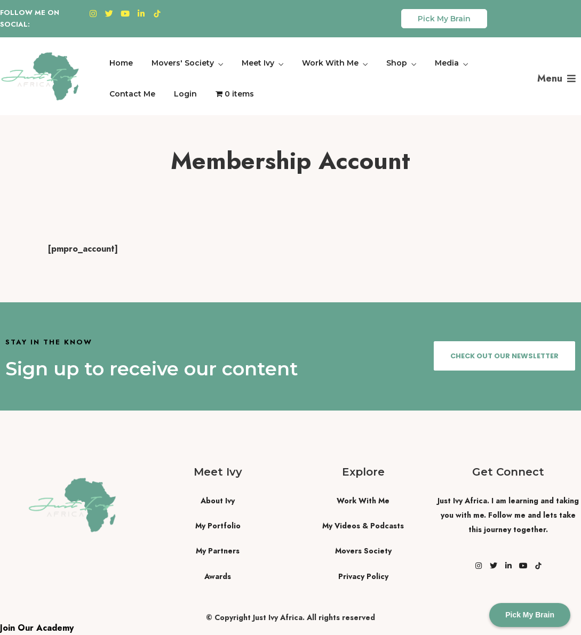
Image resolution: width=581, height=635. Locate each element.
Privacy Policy (363, 576)
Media (447, 63)
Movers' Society (183, 63)
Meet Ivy (258, 63)
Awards (217, 576)
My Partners (218, 550)
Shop (396, 63)
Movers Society (363, 550)
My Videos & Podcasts (363, 525)
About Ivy (218, 500)
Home (121, 63)
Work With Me (330, 63)
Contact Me (132, 94)
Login (185, 94)
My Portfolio (218, 525)
